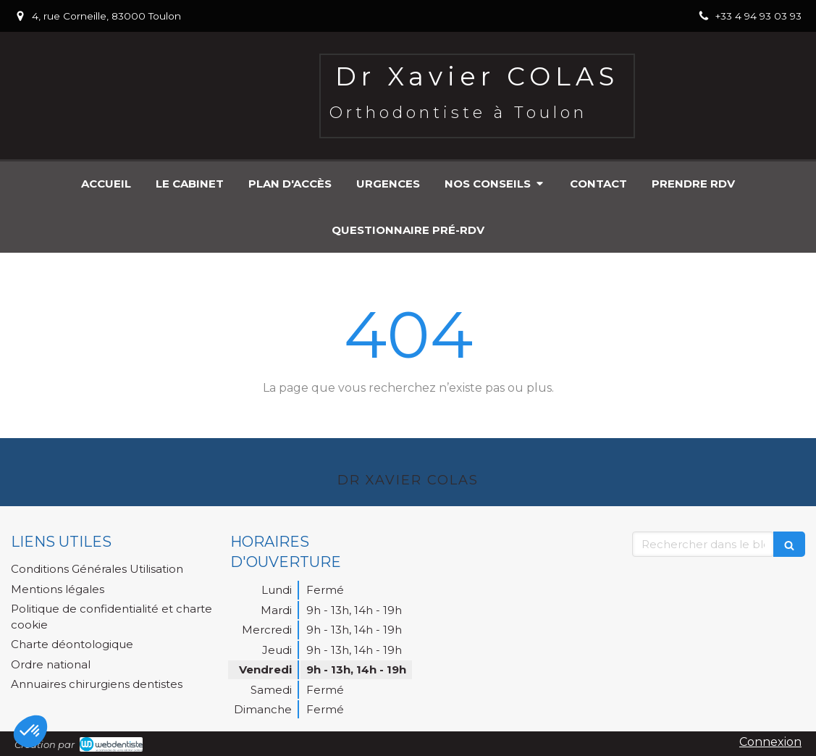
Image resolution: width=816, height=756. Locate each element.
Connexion (770, 742)
